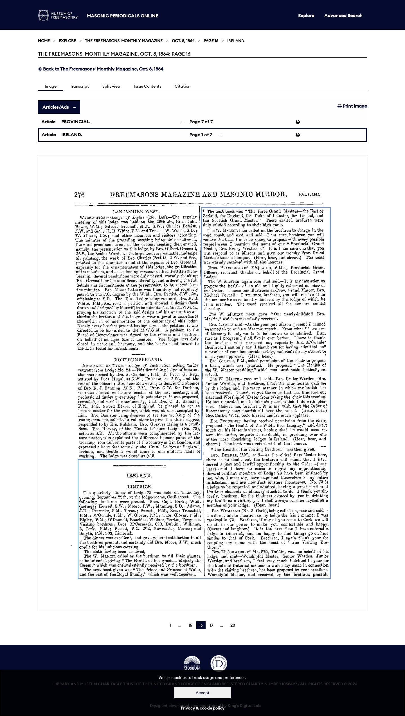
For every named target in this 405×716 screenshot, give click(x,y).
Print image (352, 106)
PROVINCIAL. (75, 121)
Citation (182, 86)
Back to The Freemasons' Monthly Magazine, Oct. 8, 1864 (100, 69)
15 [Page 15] (190, 625)
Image (51, 86)
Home (44, 40)
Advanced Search (343, 15)
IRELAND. (71, 134)
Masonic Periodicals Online (122, 16)
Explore (306, 15)
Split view (111, 86)
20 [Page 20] (232, 625)
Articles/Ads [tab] (55, 107)
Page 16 (211, 40)
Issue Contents (147, 86)
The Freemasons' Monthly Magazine (124, 40)
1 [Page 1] (170, 625)
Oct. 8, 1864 (183, 40)
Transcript (79, 86)
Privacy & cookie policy (202, 708)
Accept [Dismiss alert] (203, 692)
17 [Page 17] (211, 625)
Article (48, 121)
